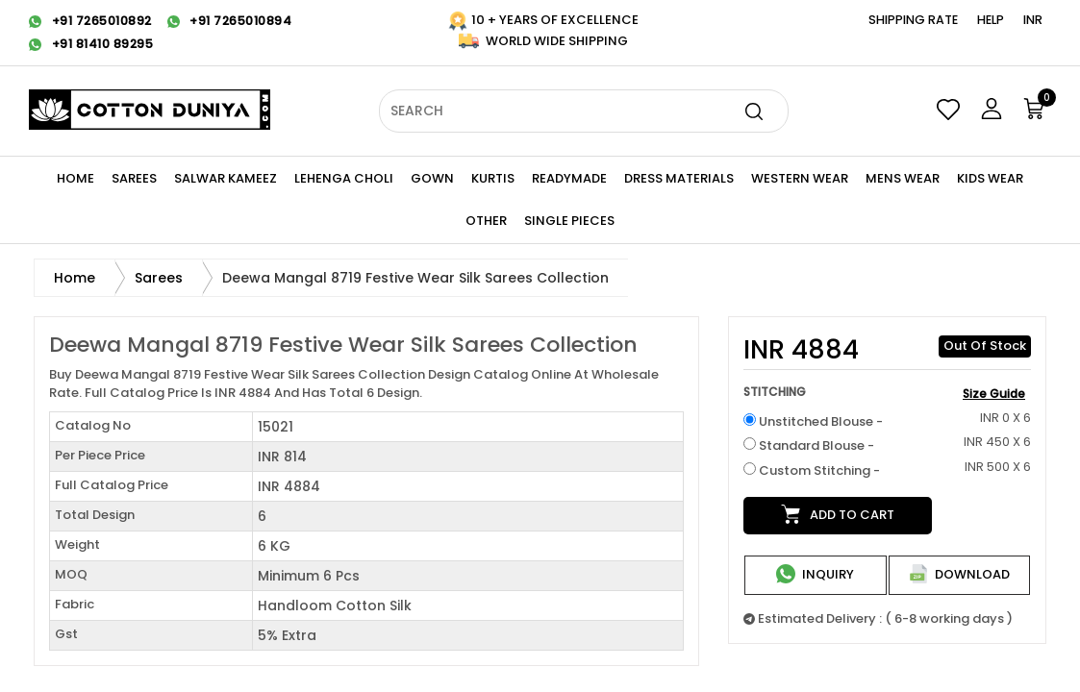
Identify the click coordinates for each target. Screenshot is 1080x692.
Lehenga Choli (343, 178)
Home (75, 178)
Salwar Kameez (225, 178)
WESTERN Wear (799, 178)
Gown (432, 178)
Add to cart (837, 514)
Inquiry (815, 573)
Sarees (134, 178)
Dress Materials (679, 178)
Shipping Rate (913, 20)
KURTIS (493, 178)
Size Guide (994, 393)
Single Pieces (569, 220)
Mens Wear (903, 178)
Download (959, 573)
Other (486, 220)
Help (990, 20)
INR (1032, 20)
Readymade (569, 178)
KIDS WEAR (990, 178)
